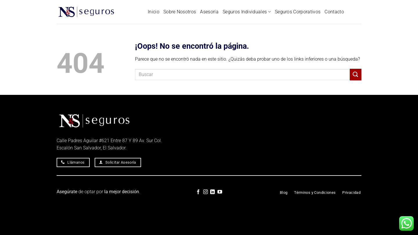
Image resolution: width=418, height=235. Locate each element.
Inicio (153, 12)
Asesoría (209, 12)
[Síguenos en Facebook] (198, 192)
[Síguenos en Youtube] (219, 192)
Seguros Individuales (247, 12)
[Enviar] (355, 74)
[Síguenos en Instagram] (205, 192)
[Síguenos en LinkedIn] (212, 192)
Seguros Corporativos (297, 12)
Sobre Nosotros (179, 12)
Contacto (334, 12)
